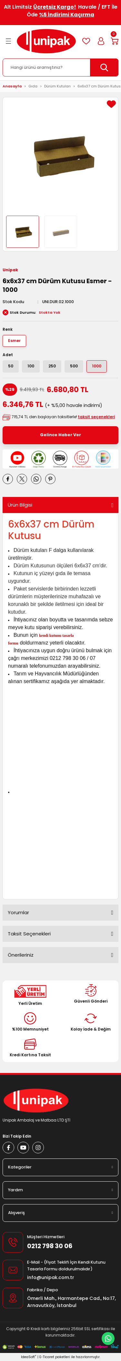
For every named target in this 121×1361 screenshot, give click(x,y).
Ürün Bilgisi (20, 504)
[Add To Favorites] (111, 104)
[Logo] (46, 41)
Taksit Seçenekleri (29, 933)
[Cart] (114, 41)
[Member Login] (101, 41)
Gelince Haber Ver (60, 434)
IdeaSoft (28, 1357)
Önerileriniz (21, 954)
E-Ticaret (46, 1357)
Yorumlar (18, 912)
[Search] (60, 68)
